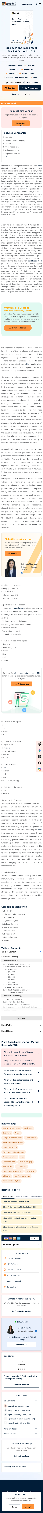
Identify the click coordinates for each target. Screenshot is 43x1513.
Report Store (27, 4)
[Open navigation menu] (40, 4)
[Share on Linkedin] (29, 94)
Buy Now (10, 88)
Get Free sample (29, 88)
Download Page (13, 82)
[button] (35, 4)
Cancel (15, 1507)
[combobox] (21, 103)
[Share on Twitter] (25, 94)
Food (35, 77)
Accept (28, 1507)
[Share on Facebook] (21, 94)
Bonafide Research (15, 65)
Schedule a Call (30, 82)
